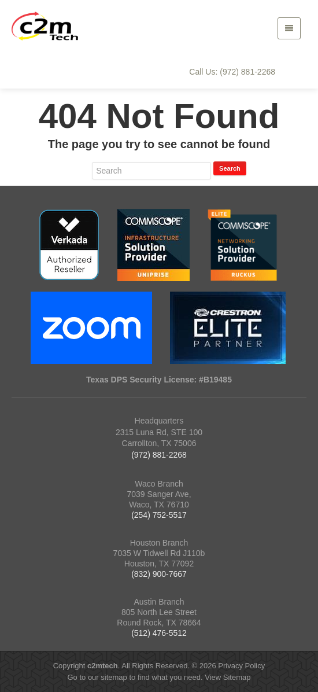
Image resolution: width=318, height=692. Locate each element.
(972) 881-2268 (159, 454)
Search (230, 168)
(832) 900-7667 (159, 574)
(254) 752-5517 (159, 515)
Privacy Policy (241, 665)
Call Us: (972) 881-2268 (232, 71)
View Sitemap (227, 677)
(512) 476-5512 (159, 633)
